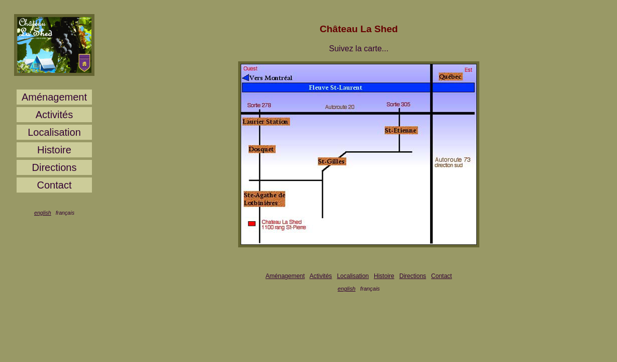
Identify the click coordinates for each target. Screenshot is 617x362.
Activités (54, 114)
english (42, 213)
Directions (54, 167)
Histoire (54, 149)
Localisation (54, 132)
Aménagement (54, 97)
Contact (54, 185)
